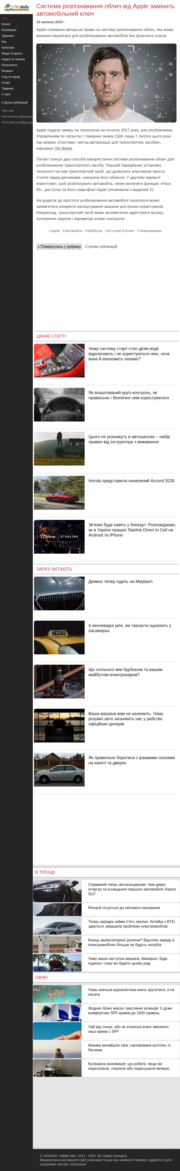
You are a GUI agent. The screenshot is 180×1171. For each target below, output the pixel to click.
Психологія (9, 65)
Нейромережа (150, 231)
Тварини (7, 88)
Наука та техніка (13, 59)
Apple (55, 231)
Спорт (6, 82)
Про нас (8, 110)
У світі (6, 94)
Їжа (4, 41)
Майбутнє (95, 231)
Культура (8, 47)
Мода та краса (12, 53)
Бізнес (6, 24)
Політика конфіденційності (22, 122)
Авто (5, 18)
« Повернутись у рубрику (59, 247)
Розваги (7, 71)
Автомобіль (74, 231)
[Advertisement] (106, 289)
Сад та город (11, 76)
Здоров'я (8, 35)
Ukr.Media (63, 148)
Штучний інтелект (121, 231)
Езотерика (9, 30)
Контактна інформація (18, 116)
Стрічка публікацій (101, 247)
